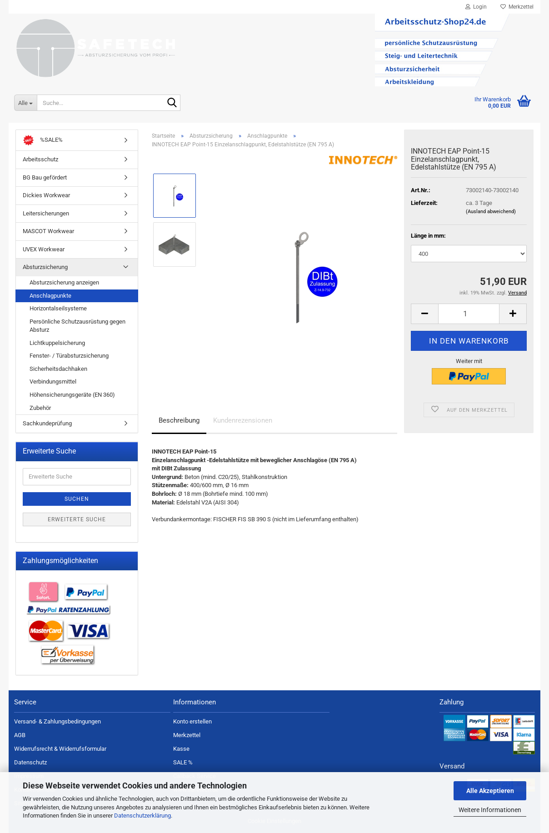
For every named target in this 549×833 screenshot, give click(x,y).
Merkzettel (517, 7)
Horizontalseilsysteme (58, 308)
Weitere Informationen (490, 809)
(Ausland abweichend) (491, 211)
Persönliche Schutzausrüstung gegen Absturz (77, 326)
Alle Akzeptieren (490, 790)
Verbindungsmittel (53, 381)
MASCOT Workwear (48, 231)
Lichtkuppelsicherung (57, 342)
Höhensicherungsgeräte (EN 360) (72, 394)
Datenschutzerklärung (142, 815)
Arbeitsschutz (40, 159)
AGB (19, 735)
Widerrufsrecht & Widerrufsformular (60, 748)
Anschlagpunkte (50, 295)
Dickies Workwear (46, 195)
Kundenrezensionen (242, 420)
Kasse (181, 748)
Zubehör (40, 407)
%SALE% (43, 140)
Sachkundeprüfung (47, 423)
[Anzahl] (468, 314)
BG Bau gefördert (45, 177)
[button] (424, 314)
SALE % (183, 762)
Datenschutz (30, 762)
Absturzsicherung (45, 267)
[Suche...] (25, 103)
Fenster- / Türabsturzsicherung (69, 355)
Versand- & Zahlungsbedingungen (57, 721)
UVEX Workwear (44, 249)
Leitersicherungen (46, 213)
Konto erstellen (192, 721)
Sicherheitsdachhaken (58, 368)
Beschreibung (179, 420)
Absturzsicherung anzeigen (64, 282)
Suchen (77, 499)
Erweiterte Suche (77, 519)
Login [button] (476, 7)
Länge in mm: (428, 235)
